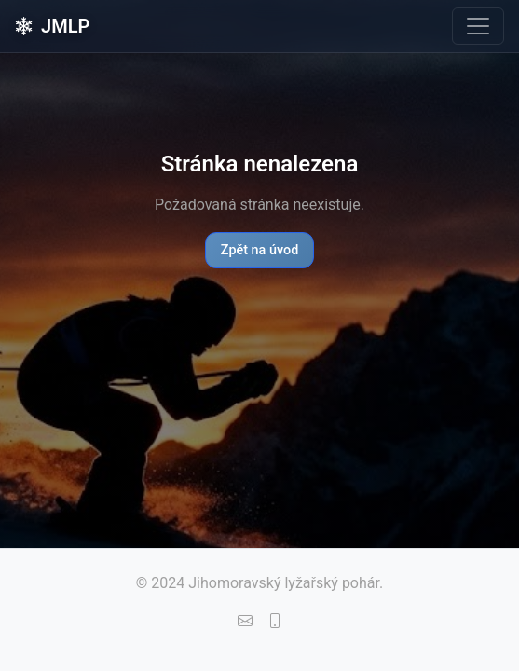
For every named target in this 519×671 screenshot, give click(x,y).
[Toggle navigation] (478, 26)
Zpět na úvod (260, 250)
